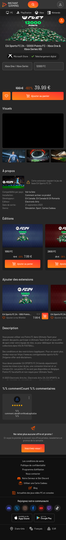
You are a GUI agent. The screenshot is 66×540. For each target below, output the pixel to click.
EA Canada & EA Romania (48, 198)
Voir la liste (30, 192)
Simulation (30, 208)
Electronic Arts (32, 201)
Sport (38, 208)
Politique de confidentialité (33, 465)
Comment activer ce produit (38, 195)
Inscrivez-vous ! (33, 448)
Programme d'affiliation (33, 469)
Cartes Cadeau (49, 208)
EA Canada (30, 198)
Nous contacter (33, 473)
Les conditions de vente (33, 461)
